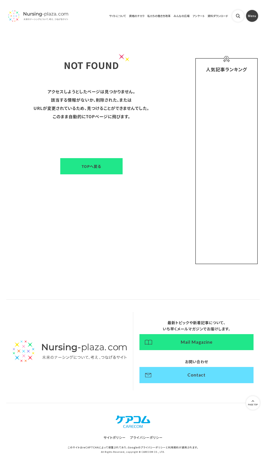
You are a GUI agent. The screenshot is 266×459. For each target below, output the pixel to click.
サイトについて (103, 16)
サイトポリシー (114, 440)
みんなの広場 (175, 16)
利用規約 (173, 450)
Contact (196, 377)
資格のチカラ (124, 16)
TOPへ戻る (91, 166)
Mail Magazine (196, 344)
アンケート (194, 16)
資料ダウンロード (215, 16)
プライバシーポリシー (146, 440)
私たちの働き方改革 (149, 16)
